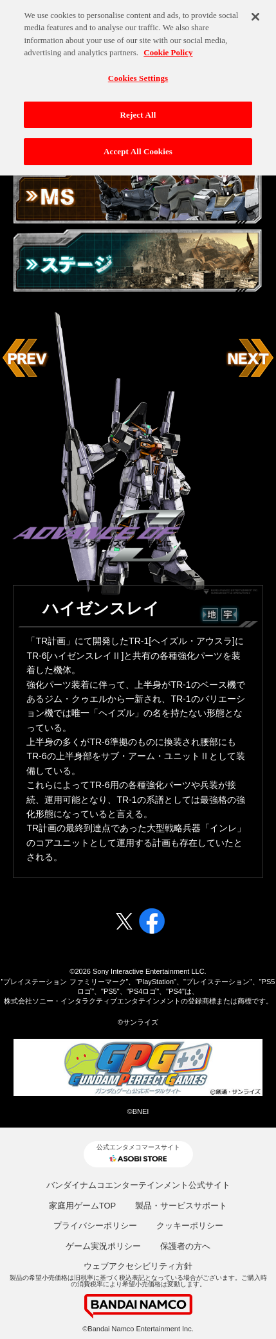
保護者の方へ (185, 1246)
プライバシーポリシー (95, 1225)
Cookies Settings (138, 75)
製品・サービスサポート (181, 1205)
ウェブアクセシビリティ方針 (138, 1266)
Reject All (138, 111)
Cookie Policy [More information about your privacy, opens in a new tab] (167, 50)
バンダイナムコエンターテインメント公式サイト (138, 1185)
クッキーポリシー (189, 1225)
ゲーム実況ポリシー (103, 1246)
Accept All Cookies (138, 149)
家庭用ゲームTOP (82, 1205)
